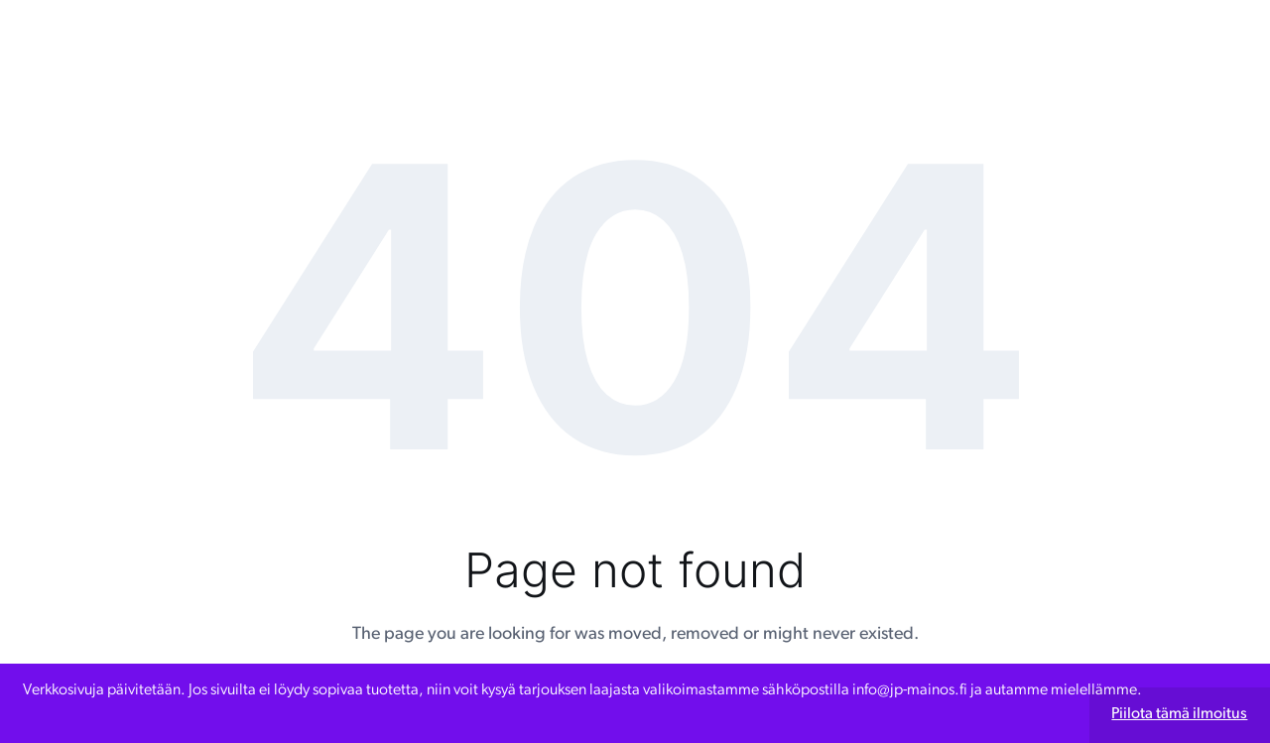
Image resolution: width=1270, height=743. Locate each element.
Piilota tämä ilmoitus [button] (1179, 714)
